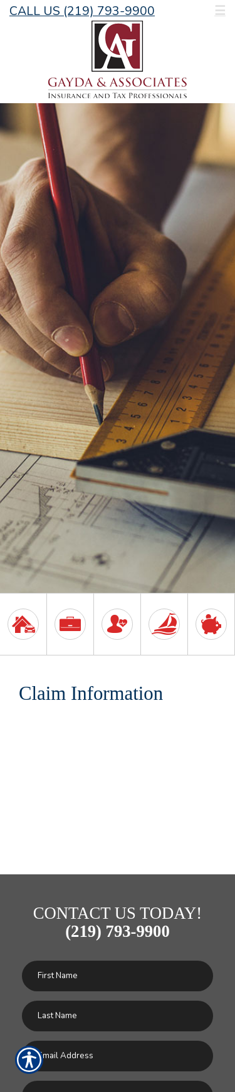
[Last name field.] (117, 1016)
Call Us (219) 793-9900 (82, 11)
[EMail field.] (117, 1056)
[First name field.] (117, 976)
